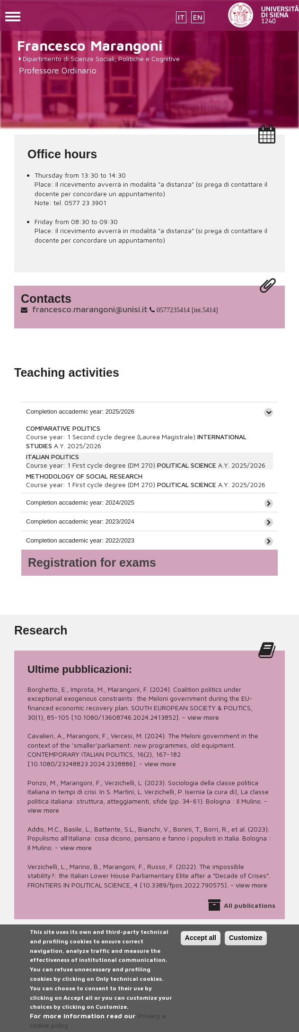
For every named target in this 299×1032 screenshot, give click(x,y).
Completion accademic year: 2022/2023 (80, 540)
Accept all (200, 945)
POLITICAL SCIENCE (186, 465)
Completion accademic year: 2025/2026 (80, 411)
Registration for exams (92, 562)
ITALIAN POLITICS (52, 457)
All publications (249, 905)
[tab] (149, 411)
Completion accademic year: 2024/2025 (80, 502)
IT (181, 17)
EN (197, 17)
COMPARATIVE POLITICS (63, 428)
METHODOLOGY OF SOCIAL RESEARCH (84, 476)
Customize (246, 945)
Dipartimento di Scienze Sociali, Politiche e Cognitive (101, 58)
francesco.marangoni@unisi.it (90, 309)
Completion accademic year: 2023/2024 (80, 521)
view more (203, 717)
